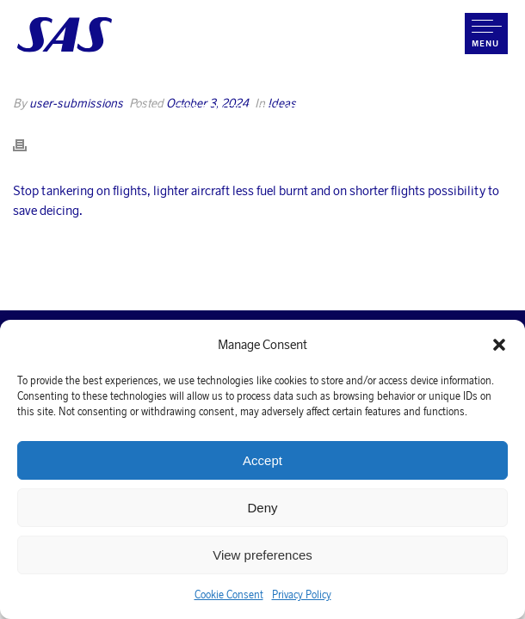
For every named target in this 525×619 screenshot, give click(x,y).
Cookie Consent (229, 594)
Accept (262, 460)
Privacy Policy (301, 594)
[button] (499, 344)
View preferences (262, 555)
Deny (262, 507)
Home (149, 107)
